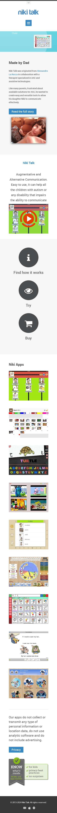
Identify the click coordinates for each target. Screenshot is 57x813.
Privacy (16, 749)
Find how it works (28, 272)
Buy (28, 338)
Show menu (29, 23)
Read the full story (23, 111)
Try (28, 305)
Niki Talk (25, 802)
